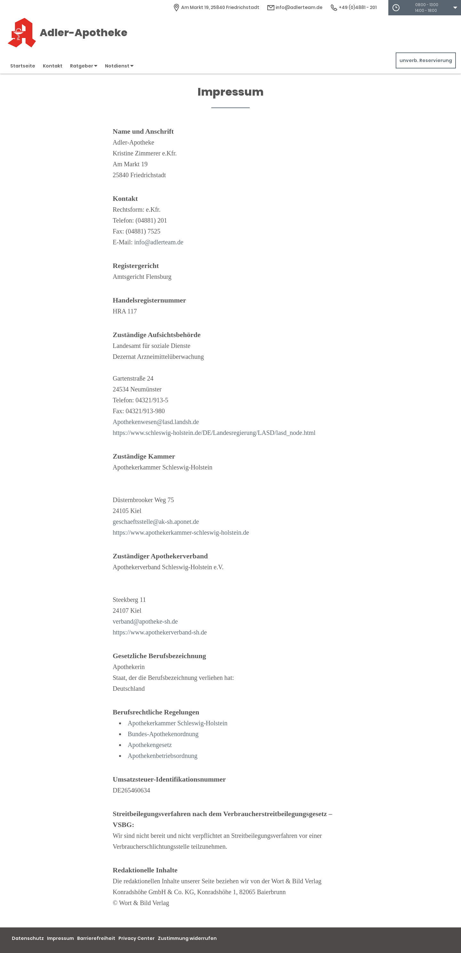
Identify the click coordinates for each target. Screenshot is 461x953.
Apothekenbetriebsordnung (163, 755)
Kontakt (52, 66)
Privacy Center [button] (136, 938)
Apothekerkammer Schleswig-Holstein (178, 723)
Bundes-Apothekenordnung (163, 733)
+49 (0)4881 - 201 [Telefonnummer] (353, 7)
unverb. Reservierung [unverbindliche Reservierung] (426, 60)
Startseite (22, 66)
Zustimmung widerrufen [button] (187, 938)
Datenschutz (28, 938)
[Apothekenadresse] (216, 7)
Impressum (60, 938)
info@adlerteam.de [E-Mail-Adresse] (294, 7)
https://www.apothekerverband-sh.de (160, 632)
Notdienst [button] (119, 66)
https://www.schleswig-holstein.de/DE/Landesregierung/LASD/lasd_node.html (214, 432)
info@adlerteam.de (158, 242)
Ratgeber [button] (83, 66)
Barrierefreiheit (96, 938)
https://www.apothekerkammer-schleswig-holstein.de (181, 532)
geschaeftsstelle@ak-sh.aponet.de (156, 521)
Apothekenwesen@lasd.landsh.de (156, 421)
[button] (424, 7)
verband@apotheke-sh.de (145, 621)
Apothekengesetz (150, 744)
